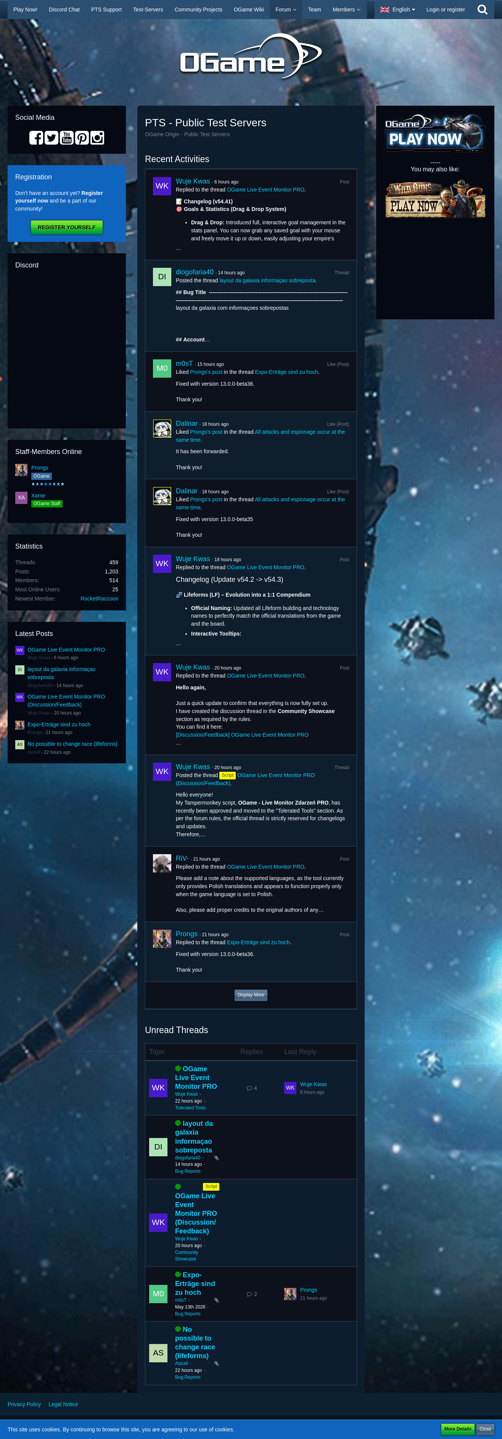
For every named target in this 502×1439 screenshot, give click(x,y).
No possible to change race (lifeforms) (72, 744)
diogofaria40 (40, 685)
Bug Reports (188, 1171)
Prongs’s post (206, 372)
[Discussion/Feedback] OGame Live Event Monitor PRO (242, 735)
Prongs (39, 468)
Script (211, 1186)
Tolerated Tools (190, 1108)
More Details (457, 1429)
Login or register (445, 9)
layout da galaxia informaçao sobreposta (267, 280)
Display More (251, 995)
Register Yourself (66, 227)
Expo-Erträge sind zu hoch (58, 724)
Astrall (33, 752)
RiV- (182, 858)
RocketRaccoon (99, 599)
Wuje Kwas (38, 657)
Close (485, 1429)
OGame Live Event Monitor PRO (66, 650)
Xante (38, 496)
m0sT (184, 363)
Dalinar (187, 423)
